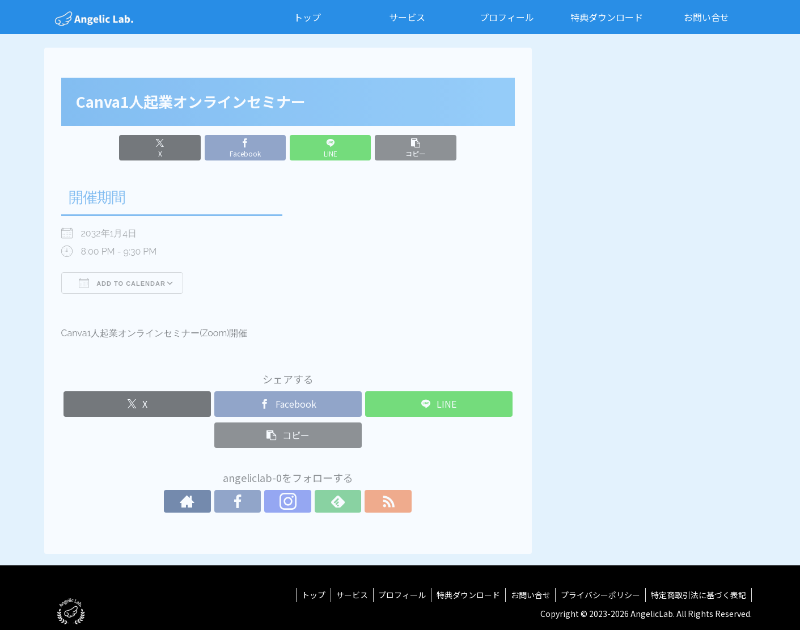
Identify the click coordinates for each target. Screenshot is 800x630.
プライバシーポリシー (598, 595)
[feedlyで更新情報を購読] (314, 501)
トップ (305, 595)
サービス (345, 595)
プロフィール (396, 595)
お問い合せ (527, 595)
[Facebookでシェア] (249, 147)
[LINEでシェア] (326, 147)
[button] (402, 147)
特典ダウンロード (464, 595)
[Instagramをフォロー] (288, 501)
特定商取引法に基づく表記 (698, 595)
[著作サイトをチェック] (236, 501)
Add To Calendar (122, 283)
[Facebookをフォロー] (262, 501)
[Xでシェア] (173, 147)
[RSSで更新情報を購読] (340, 501)
